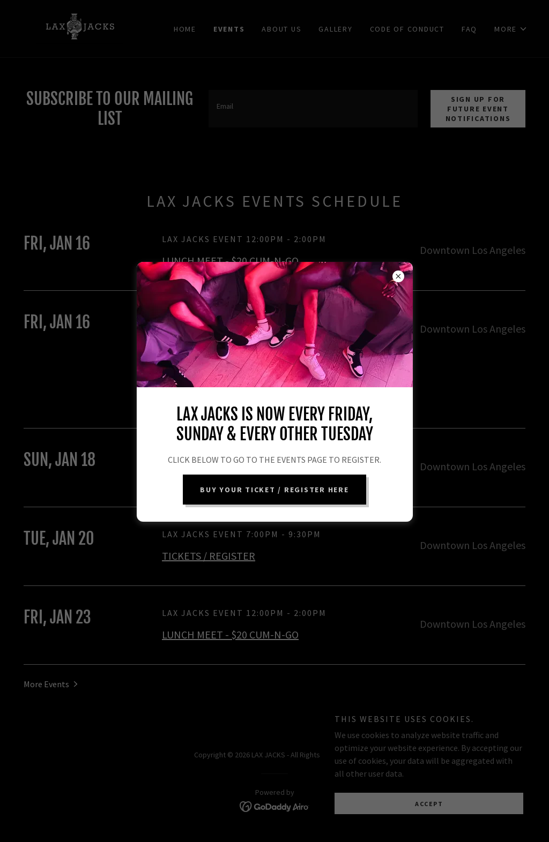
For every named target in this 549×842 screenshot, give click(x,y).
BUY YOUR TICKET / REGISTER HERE (274, 489)
